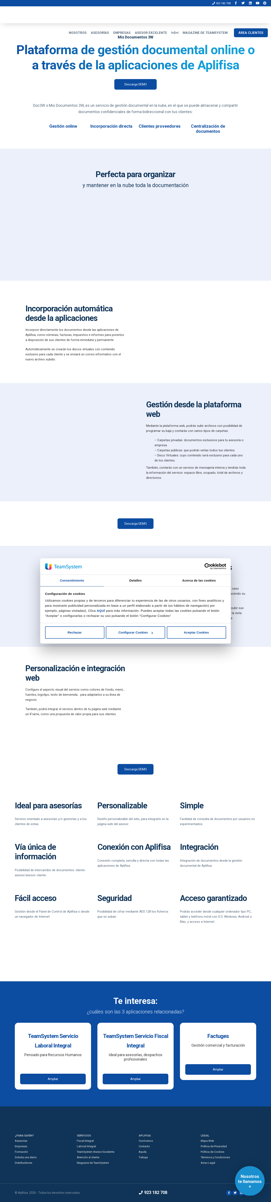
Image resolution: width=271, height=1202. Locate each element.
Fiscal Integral (85, 1140)
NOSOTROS (78, 33)
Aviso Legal (208, 1162)
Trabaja (143, 1157)
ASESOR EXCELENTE (151, 33)
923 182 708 (221, 3)
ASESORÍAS (100, 33)
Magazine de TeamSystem (93, 1162)
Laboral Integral (86, 1146)
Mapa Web (207, 1140)
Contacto (144, 1146)
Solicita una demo (26, 1157)
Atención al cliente (88, 1157)
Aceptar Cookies (196, 632)
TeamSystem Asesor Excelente (95, 1151)
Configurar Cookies (135, 632)
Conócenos (146, 1140)
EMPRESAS (122, 33)
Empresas (21, 1146)
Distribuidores (23, 1162)
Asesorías (21, 1140)
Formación (21, 1151)
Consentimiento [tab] (72, 580)
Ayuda (143, 1151)
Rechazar (75, 632)
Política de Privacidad (214, 1146)
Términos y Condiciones (215, 1157)
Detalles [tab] (135, 580)
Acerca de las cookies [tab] (199, 580)
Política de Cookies (212, 1151)
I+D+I (174, 33)
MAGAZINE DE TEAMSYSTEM (205, 33)
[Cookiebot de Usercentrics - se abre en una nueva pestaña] (207, 566)
